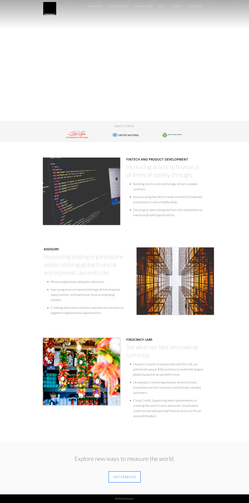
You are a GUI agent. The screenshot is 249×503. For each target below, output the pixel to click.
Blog (162, 6)
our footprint (118, 6)
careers (177, 6)
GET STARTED (124, 477)
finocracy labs (143, 6)
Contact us (195, 6)
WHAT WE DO (95, 6)
